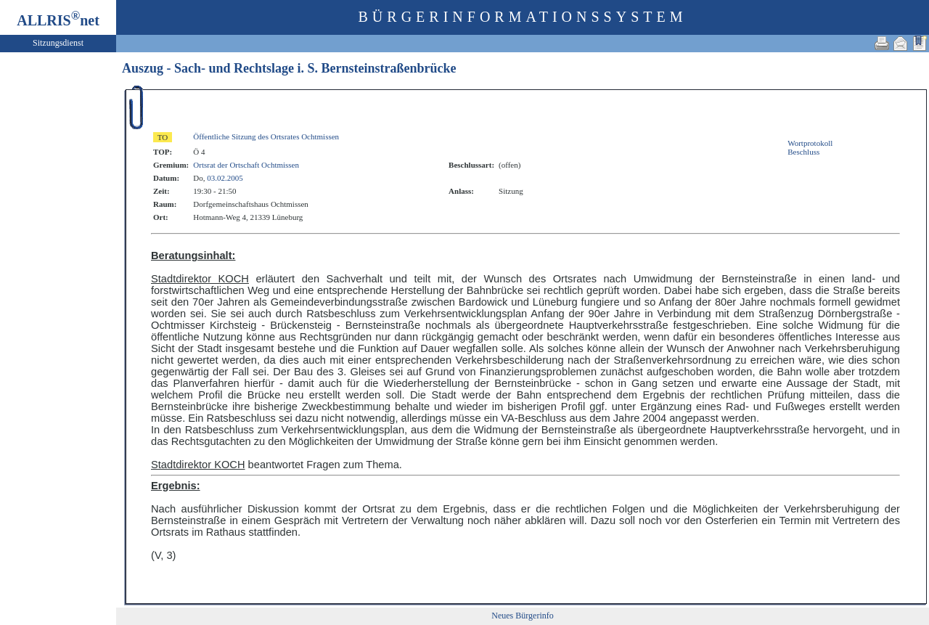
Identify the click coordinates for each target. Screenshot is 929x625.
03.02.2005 (225, 177)
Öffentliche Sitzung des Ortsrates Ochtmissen (266, 136)
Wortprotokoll (809, 143)
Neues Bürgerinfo (522, 615)
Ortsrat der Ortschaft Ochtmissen (246, 164)
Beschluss (803, 151)
